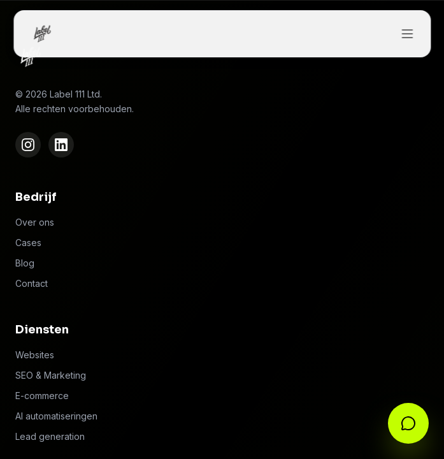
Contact (31, 283)
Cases (28, 242)
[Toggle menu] (407, 33)
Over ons (34, 222)
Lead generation (50, 436)
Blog (24, 263)
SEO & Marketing (50, 375)
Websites (34, 354)
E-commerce (42, 395)
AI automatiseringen (56, 416)
